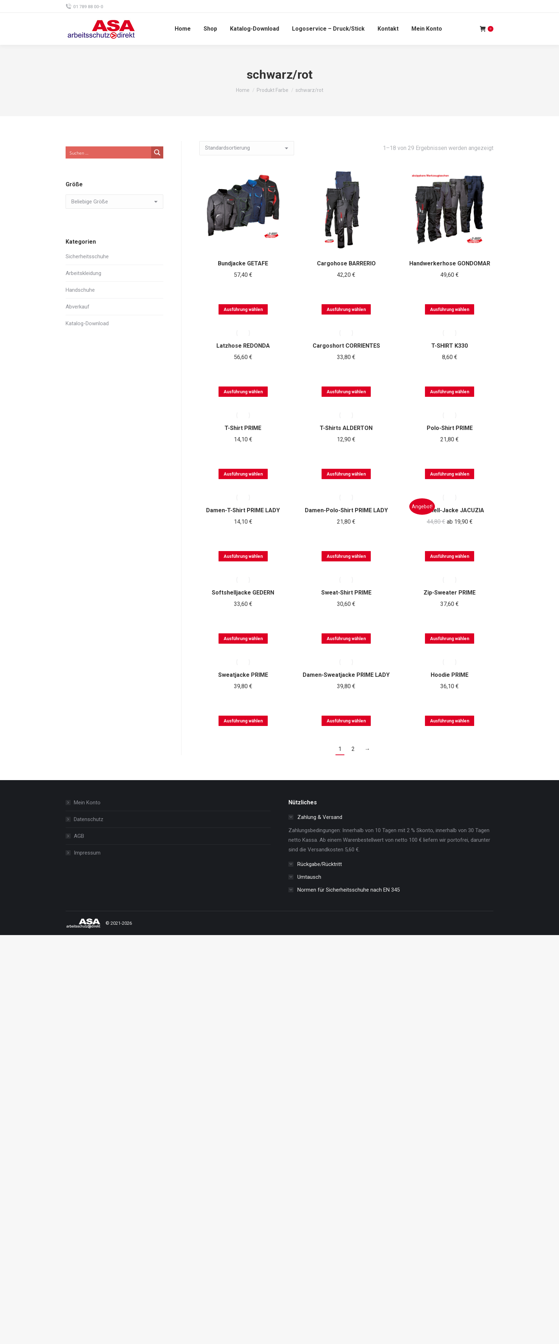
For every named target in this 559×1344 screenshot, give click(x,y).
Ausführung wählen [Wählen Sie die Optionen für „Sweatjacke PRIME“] (243, 720)
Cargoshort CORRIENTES (346, 345)
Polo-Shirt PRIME (450, 428)
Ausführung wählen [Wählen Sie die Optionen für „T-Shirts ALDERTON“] (346, 474)
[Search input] (109, 152)
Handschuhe (80, 290)
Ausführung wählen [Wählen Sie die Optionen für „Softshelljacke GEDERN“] (243, 638)
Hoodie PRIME (449, 674)
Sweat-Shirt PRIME (346, 592)
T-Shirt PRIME (243, 428)
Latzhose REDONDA (243, 345)
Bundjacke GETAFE (243, 263)
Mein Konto (87, 802)
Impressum (87, 853)
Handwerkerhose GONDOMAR (449, 263)
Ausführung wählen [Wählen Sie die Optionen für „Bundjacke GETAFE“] (243, 309)
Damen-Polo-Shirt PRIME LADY (346, 510)
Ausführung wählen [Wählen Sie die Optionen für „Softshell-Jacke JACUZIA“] (449, 556)
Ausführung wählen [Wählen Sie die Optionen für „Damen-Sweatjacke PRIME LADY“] (346, 720)
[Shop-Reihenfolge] (246, 148)
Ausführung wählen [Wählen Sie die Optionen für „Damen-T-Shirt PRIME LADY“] (243, 556)
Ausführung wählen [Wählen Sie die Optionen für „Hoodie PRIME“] (449, 720)
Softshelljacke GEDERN (243, 592)
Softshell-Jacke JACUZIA (449, 510)
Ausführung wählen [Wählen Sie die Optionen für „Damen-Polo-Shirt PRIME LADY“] (346, 556)
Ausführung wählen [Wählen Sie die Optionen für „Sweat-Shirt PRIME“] (346, 638)
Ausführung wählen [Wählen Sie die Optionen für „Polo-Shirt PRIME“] (449, 474)
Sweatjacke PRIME (243, 674)
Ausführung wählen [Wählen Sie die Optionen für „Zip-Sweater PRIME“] (449, 638)
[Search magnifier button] (157, 152)
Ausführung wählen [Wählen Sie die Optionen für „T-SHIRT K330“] (449, 391)
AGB (79, 836)
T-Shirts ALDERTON (346, 428)
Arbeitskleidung (83, 273)
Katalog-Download (87, 323)
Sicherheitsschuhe (87, 256)
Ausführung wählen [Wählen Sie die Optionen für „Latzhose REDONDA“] (243, 391)
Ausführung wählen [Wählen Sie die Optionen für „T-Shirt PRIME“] (243, 474)
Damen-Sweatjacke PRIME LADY (346, 674)
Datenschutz (88, 819)
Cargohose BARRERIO (346, 263)
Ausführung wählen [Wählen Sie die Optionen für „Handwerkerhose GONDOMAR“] (449, 309)
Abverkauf (77, 306)
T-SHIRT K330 (449, 345)
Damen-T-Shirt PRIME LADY (243, 510)
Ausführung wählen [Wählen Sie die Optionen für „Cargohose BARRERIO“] (346, 309)
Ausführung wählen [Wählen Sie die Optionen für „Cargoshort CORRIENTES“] (346, 391)
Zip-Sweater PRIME (450, 592)
